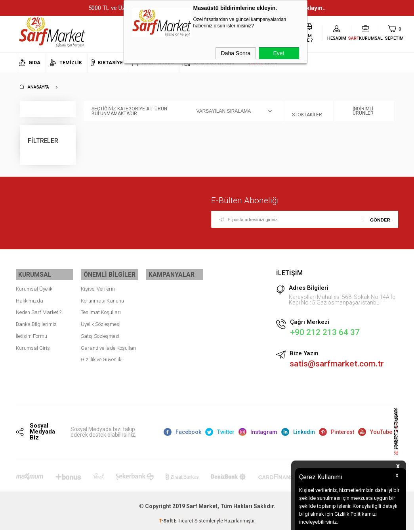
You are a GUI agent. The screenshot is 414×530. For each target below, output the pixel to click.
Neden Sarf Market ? (38, 310)
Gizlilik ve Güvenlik (101, 357)
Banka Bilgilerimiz (36, 321)
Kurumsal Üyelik (34, 286)
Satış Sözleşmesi (100, 333)
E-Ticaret (183, 520)
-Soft (166, 520)
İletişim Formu (31, 333)
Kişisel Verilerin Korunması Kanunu (102, 292)
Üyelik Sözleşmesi (100, 321)
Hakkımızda (29, 298)
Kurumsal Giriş (33, 345)
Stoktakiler (307, 111)
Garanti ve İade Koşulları (108, 345)
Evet (278, 53)
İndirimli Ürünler (358, 111)
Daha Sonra (236, 53)
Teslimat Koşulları (101, 310)
